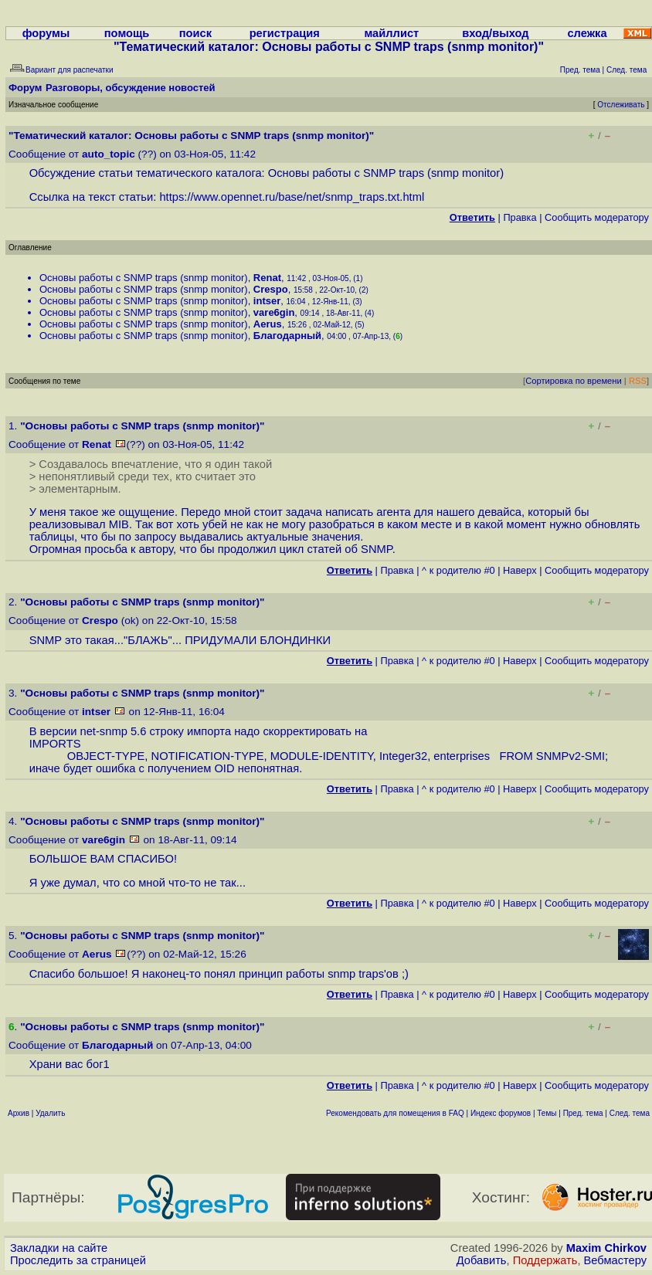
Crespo (270, 289)
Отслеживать (620, 104)
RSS (638, 380)
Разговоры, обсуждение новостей (131, 87)
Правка (519, 217)
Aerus (267, 324)
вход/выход (495, 33)
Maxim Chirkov (606, 1248)
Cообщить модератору (597, 217)
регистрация (285, 33)
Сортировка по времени (573, 380)
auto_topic (108, 154)
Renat (267, 277)
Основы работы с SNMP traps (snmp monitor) (143, 277)
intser (266, 301)
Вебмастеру (615, 1260)
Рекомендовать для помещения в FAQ (395, 1113)
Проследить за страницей (78, 1260)
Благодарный (287, 335)
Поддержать (545, 1260)
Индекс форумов (500, 1113)
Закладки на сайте (58, 1248)
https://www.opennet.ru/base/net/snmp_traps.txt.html (291, 197)
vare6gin (273, 312)
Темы (546, 1113)
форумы (46, 33)
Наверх (520, 570)
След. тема (630, 1113)
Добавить (482, 1260)
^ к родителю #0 (458, 570)
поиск (195, 33)
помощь (127, 33)
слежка (586, 33)
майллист (391, 33)
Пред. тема (583, 1113)
